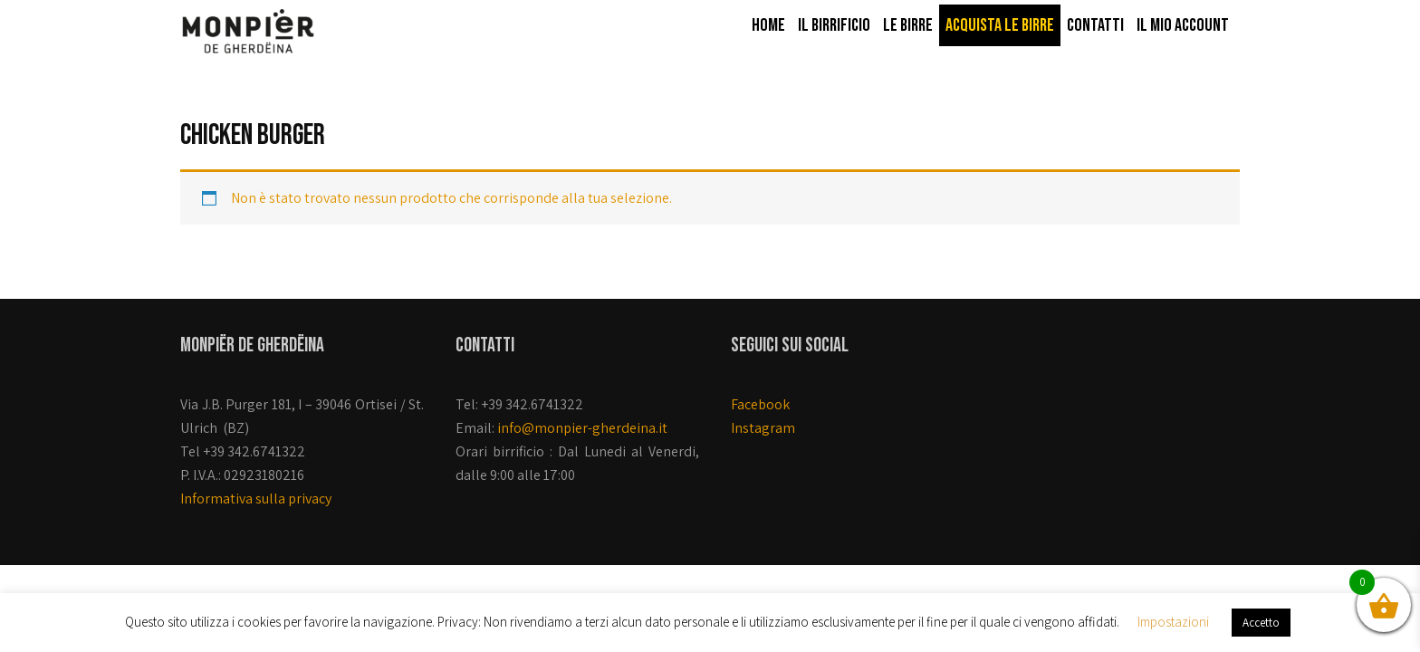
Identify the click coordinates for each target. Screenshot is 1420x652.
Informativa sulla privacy (255, 498)
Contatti (1095, 25)
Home (768, 25)
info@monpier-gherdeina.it (582, 427)
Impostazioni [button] (1173, 621)
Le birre (908, 25)
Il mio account (1183, 25)
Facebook (760, 404)
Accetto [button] (1261, 622)
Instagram (763, 427)
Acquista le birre (999, 25)
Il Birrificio (834, 25)
